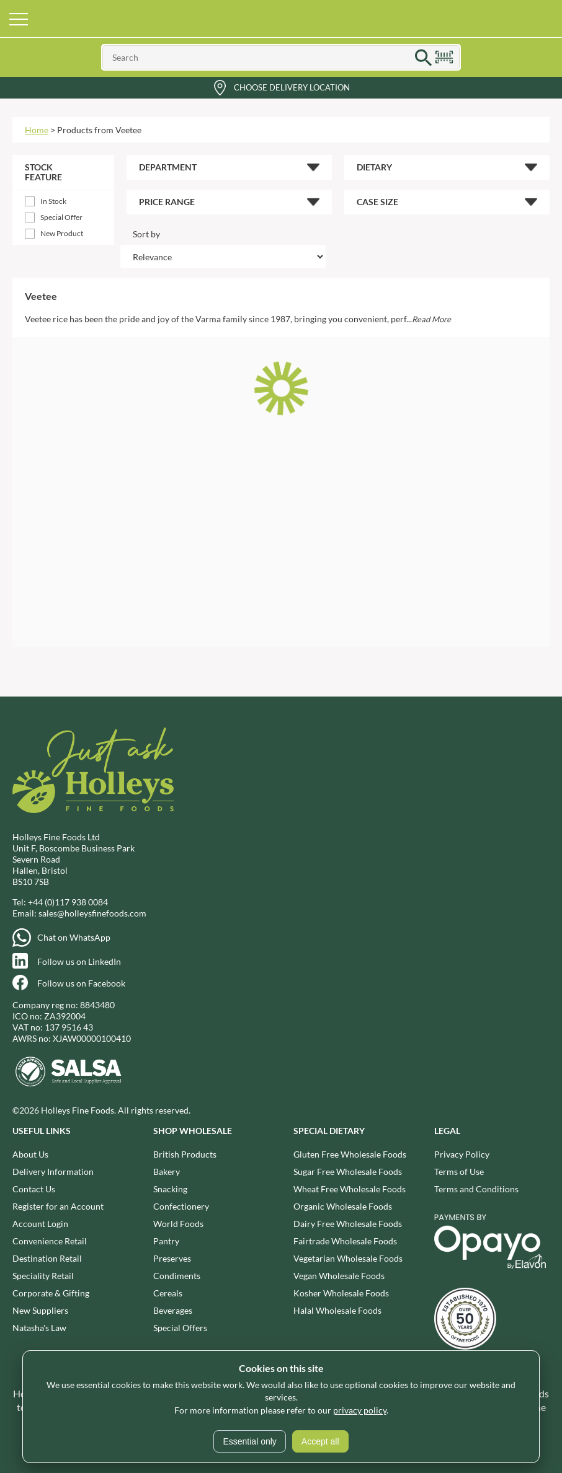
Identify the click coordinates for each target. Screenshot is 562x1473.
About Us (30, 1154)
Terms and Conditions (476, 1189)
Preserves (172, 1258)
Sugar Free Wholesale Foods (347, 1171)
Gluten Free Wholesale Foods (349, 1154)
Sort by (146, 234)
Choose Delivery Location (292, 87)
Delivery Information (53, 1171)
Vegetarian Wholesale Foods (348, 1258)
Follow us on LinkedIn (79, 961)
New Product (61, 233)
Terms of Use (459, 1171)
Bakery (166, 1171)
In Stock (53, 201)
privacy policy (359, 1410)
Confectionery (181, 1206)
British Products (184, 1154)
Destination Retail (47, 1258)
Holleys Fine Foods (281, 19)
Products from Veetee (99, 130)
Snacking (170, 1189)
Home (36, 130)
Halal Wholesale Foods (337, 1310)
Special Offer (61, 217)
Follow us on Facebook (81, 983)
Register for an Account (58, 1206)
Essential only (249, 1441)
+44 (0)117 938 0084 (68, 902)
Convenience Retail (49, 1241)
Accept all (320, 1441)
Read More (431, 319)
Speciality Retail (43, 1275)
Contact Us (33, 1189)
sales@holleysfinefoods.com (92, 913)
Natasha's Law (39, 1327)
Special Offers (180, 1327)
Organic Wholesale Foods (342, 1206)
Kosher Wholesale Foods (341, 1293)
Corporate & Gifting (50, 1293)
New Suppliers (40, 1310)
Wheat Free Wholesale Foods (349, 1189)
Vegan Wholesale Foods (339, 1275)
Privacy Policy (461, 1154)
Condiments (176, 1275)
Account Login (40, 1223)
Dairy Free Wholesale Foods (347, 1223)
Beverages (172, 1310)
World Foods (178, 1223)
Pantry (166, 1241)
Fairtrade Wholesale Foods (345, 1241)
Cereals (167, 1293)
